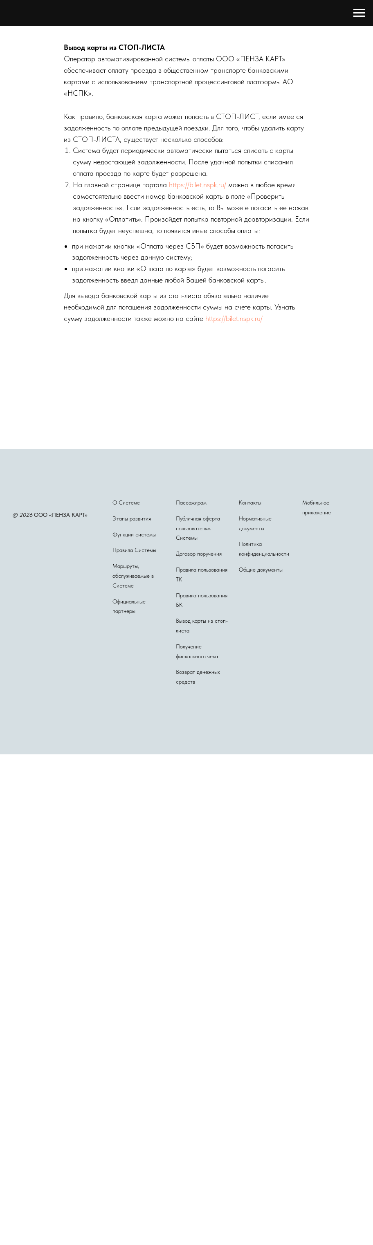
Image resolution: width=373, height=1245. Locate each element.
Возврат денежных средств (198, 676)
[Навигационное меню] (359, 13)
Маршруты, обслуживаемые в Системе (133, 576)
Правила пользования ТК (201, 574)
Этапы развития (131, 518)
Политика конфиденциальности (264, 549)
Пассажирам (191, 502)
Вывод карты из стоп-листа (202, 625)
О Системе (126, 502)
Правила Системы (134, 550)
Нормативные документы (255, 523)
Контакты (250, 502)
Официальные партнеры (129, 606)
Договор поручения (199, 553)
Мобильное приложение (316, 507)
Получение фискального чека (197, 651)
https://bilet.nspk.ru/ (197, 184)
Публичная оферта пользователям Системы (198, 528)
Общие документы (261, 569)
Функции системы (134, 534)
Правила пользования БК (201, 600)
